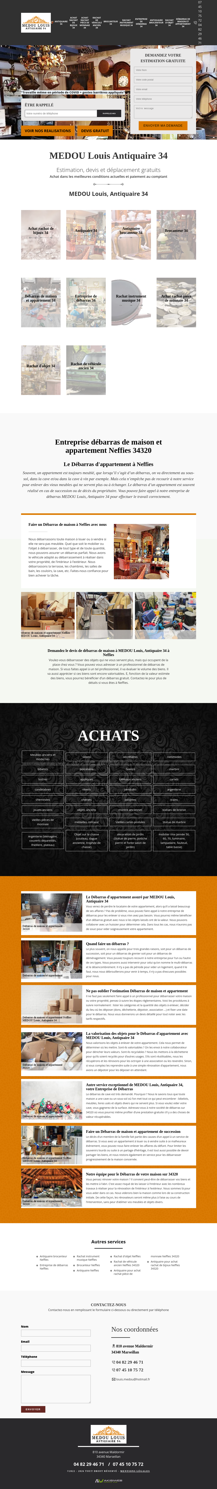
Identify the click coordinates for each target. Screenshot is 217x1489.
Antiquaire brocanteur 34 (156, 22)
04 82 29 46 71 (200, 34)
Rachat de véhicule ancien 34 (97, 22)
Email (25, 1341)
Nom (25, 1326)
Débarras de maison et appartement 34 (183, 23)
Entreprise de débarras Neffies (54, 1267)
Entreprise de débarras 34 (141, 23)
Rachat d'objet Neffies (127, 1256)
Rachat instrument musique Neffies (88, 1258)
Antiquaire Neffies (88, 1270)
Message (27, 1372)
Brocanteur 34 (111, 22)
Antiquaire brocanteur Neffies (53, 1258)
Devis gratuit (95, 130)
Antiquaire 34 (61, 22)
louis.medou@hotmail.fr (130, 1379)
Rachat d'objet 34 (169, 22)
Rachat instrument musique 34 (126, 22)
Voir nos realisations (48, 130)
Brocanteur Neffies (88, 1265)
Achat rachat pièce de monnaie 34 (85, 22)
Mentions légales (135, 1471)
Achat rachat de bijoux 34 (73, 22)
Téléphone (29, 1357)
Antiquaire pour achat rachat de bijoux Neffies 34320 (165, 1265)
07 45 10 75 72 (200, 11)
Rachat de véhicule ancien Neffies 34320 (126, 1263)
